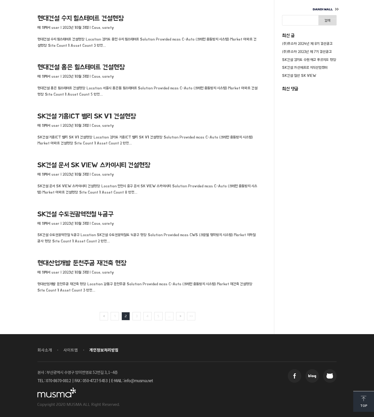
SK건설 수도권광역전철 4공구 (75, 214)
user (55, 27)
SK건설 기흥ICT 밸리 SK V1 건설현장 (86, 116)
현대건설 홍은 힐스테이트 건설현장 (81, 67)
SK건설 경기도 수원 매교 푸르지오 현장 (309, 60)
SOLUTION (139, 9)
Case (96, 27)
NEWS (176, 9)
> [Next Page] (180, 316)
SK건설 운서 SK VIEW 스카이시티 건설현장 (94, 165)
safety (108, 27)
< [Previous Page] (104, 316)
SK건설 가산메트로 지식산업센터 (305, 67)
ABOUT (101, 9)
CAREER (210, 9)
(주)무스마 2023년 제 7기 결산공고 (307, 52)
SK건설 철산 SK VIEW (299, 75)
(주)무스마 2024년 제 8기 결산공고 (307, 43)
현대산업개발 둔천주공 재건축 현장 (82, 263)
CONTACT (248, 9)
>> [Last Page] (191, 316)
